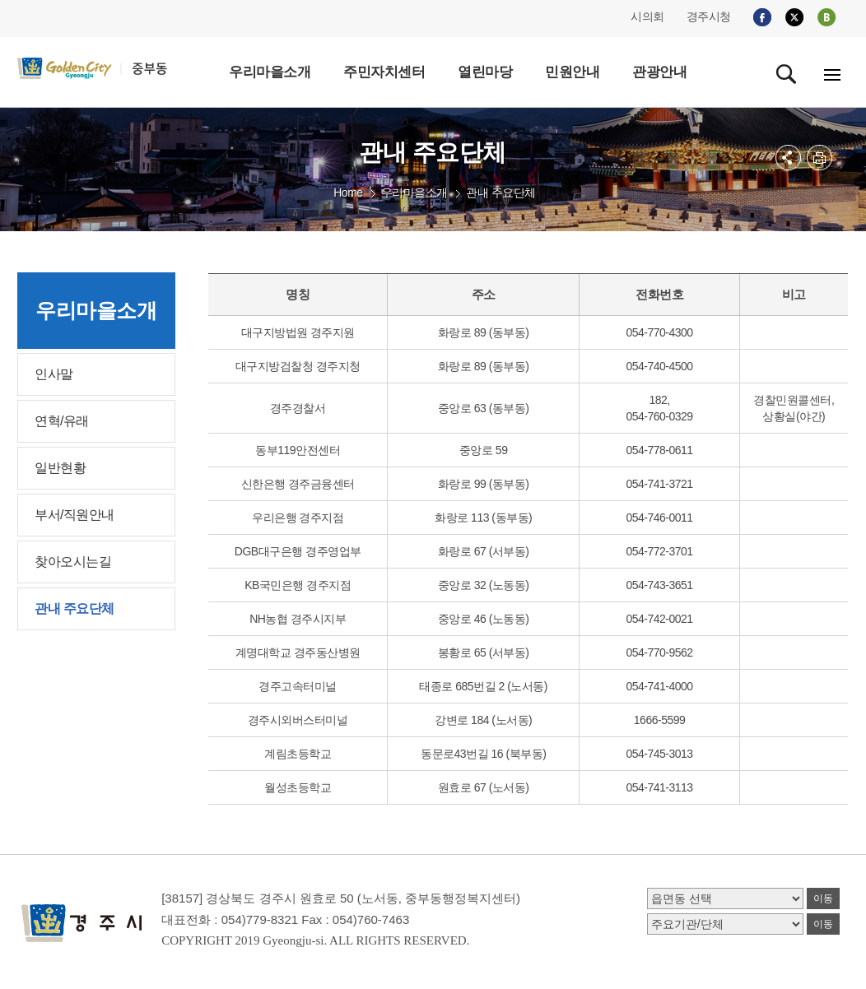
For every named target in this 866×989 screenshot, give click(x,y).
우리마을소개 (414, 192)
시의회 (647, 16)
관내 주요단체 (500, 192)
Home (347, 192)
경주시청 (709, 16)
